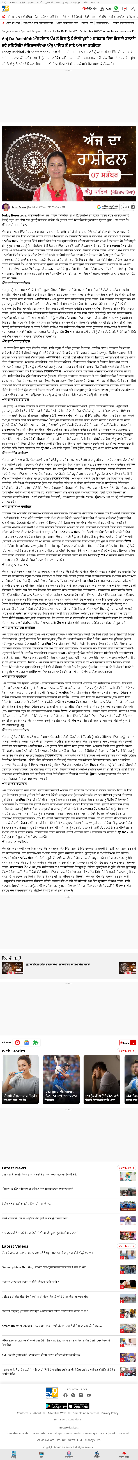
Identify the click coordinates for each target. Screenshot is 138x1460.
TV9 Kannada (72, 1433)
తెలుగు (31, 2)
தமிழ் (65, 2)
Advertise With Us (59, 1413)
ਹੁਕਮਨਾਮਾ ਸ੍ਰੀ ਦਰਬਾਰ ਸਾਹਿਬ (38, 23)
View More (126, 1050)
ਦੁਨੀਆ (44, 16)
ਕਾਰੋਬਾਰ (131, 16)
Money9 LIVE (93, 1440)
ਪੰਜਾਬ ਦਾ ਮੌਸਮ (13, 23)
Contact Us (24, 1413)
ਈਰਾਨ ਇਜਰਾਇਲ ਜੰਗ (123, 23)
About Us (39, 1413)
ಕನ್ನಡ (22, 2)
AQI (108, 9)
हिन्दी (4, 2)
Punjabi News (10, 31)
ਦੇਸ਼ (36, 16)
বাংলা (58, 2)
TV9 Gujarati (107, 1433)
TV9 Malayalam (44, 1440)
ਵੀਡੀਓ (102, 16)
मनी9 (85, 2)
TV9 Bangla (90, 1433)
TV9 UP (61, 1440)
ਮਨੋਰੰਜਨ (65, 16)
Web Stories (13, 1050)
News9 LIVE (75, 1440)
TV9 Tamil (123, 1433)
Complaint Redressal (86, 1413)
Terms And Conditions (68, 1419)
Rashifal (49, 31)
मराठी (39, 2)
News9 (13, 2)
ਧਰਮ (93, 16)
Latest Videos (15, 1246)
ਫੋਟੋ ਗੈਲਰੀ (77, 16)
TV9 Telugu (55, 1433)
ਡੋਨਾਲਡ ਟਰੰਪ (102, 23)
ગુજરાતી (49, 2)
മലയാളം (75, 2)
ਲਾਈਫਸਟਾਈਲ (116, 16)
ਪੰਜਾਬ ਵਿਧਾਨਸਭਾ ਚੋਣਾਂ (67, 23)
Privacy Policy (109, 1413)
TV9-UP (95, 2)
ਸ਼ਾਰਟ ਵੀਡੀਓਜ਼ (24, 16)
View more (126, 1168)
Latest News (14, 1167)
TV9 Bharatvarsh (17, 1433)
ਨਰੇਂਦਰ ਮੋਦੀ (87, 23)
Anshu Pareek (19, 207)
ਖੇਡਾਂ (87, 16)
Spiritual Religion (31, 31)
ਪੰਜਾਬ (11, 16)
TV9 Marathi (37, 1433)
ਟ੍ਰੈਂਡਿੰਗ (54, 16)
